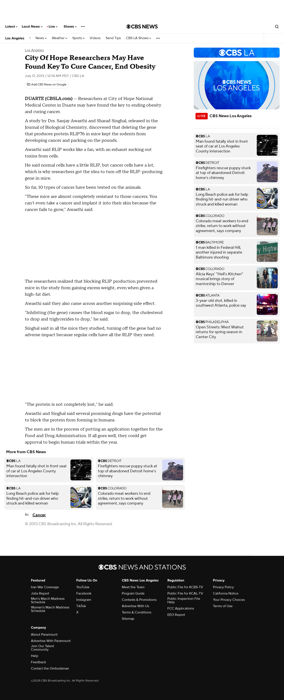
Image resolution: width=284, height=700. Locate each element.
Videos (95, 38)
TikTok (81, 606)
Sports (78, 38)
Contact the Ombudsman (50, 668)
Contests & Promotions (139, 599)
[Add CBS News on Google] (46, 85)
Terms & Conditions (136, 612)
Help (34, 656)
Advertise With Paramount (51, 641)
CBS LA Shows (138, 38)
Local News (32, 26)
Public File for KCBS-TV (185, 587)
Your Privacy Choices (229, 599)
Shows (70, 26)
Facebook (83, 593)
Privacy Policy (223, 587)
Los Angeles (14, 38)
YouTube (82, 587)
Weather (59, 38)
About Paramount (44, 634)
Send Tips (113, 38)
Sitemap (128, 618)
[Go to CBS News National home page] (142, 26)
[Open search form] (277, 26)
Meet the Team (133, 587)
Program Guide (133, 593)
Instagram (83, 599)
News (41, 38)
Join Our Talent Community (42, 647)
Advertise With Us (135, 606)
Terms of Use (223, 606)
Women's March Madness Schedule (50, 609)
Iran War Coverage (45, 587)
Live (53, 26)
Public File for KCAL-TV (185, 593)
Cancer (39, 515)
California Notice (225, 593)
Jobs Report (40, 593)
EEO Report (176, 614)
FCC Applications (180, 608)
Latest (11, 26)
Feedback (38, 662)
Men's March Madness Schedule (48, 600)
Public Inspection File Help (183, 600)
